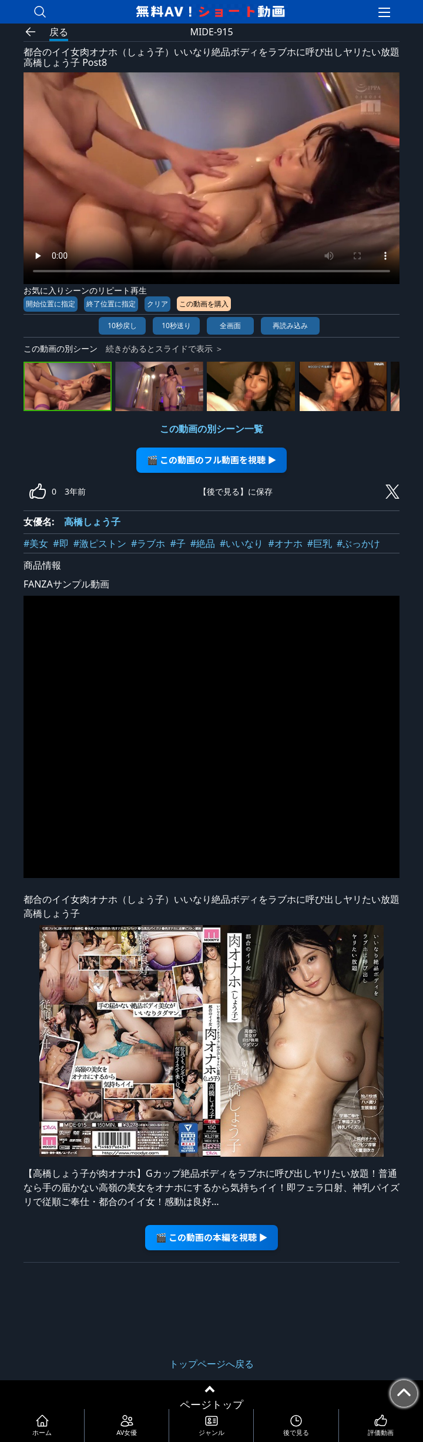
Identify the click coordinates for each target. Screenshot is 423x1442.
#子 (177, 543)
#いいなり (241, 543)
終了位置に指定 (111, 304)
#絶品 (202, 543)
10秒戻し (122, 326)
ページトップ (211, 1404)
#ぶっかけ (358, 543)
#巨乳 (319, 543)
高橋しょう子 (92, 521)
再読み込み (290, 326)
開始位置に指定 (50, 304)
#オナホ (285, 543)
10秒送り (176, 326)
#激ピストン (99, 543)
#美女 (36, 543)
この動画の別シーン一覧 (211, 428)
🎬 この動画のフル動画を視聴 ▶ (212, 459)
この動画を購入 (204, 304)
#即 (60, 543)
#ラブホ (148, 543)
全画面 (230, 326)
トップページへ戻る (211, 1363)
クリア (157, 304)
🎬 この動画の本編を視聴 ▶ (212, 1237)
